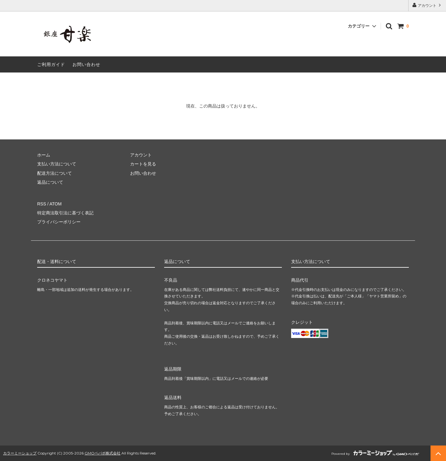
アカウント (427, 5)
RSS (41, 203)
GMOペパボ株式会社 (102, 453)
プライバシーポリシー (59, 221)
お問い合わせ (86, 64)
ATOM (56, 203)
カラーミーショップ (20, 453)
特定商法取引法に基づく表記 (65, 212)
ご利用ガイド (51, 64)
